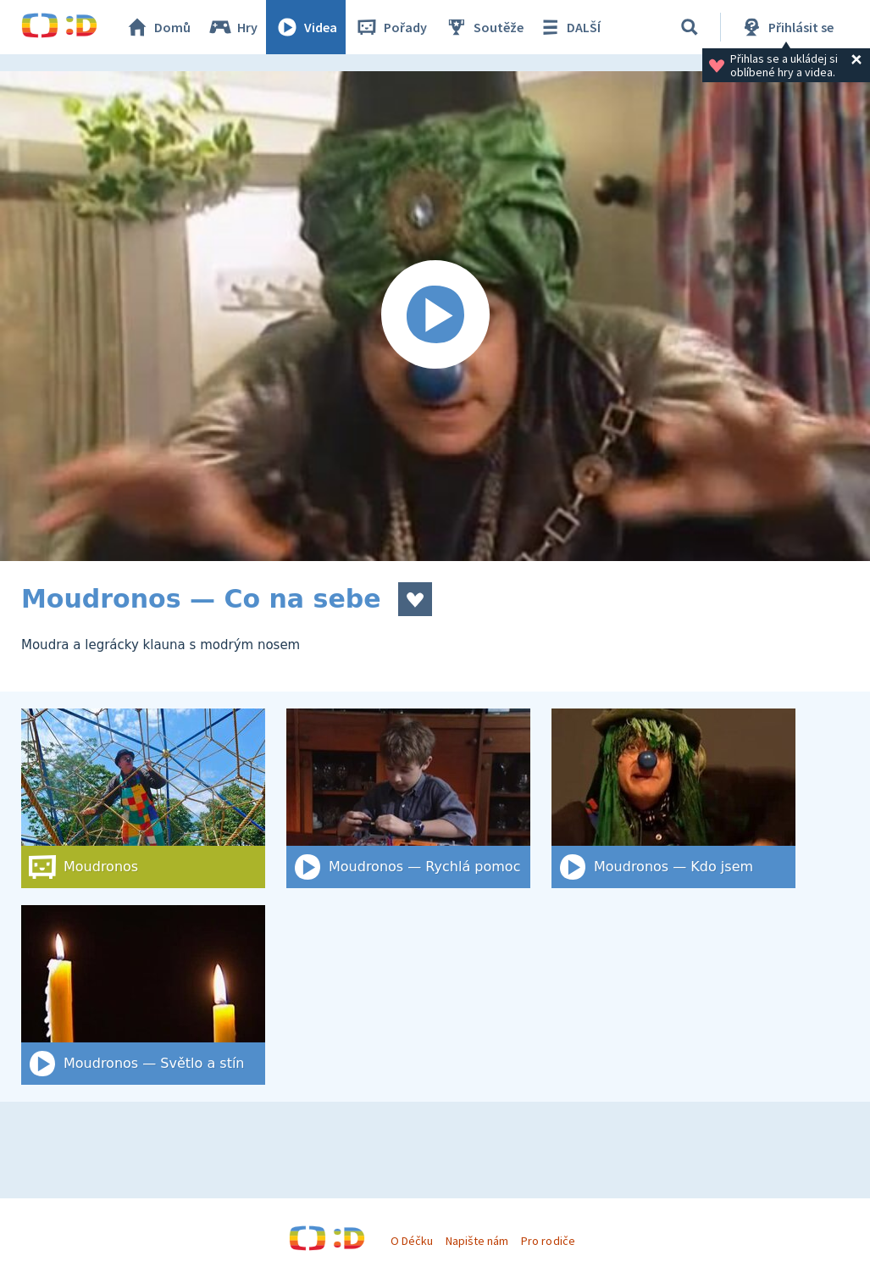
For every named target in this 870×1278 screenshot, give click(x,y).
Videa (305, 27)
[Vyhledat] (689, 27)
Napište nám (477, 1240)
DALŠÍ (569, 27)
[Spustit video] (435, 316)
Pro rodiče (547, 1240)
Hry (233, 27)
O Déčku (412, 1240)
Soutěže (484, 27)
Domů (158, 27)
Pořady (390, 27)
